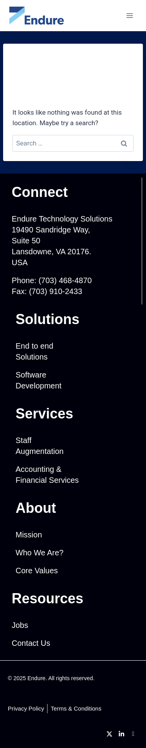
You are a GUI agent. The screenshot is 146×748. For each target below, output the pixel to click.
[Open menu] (129, 15)
